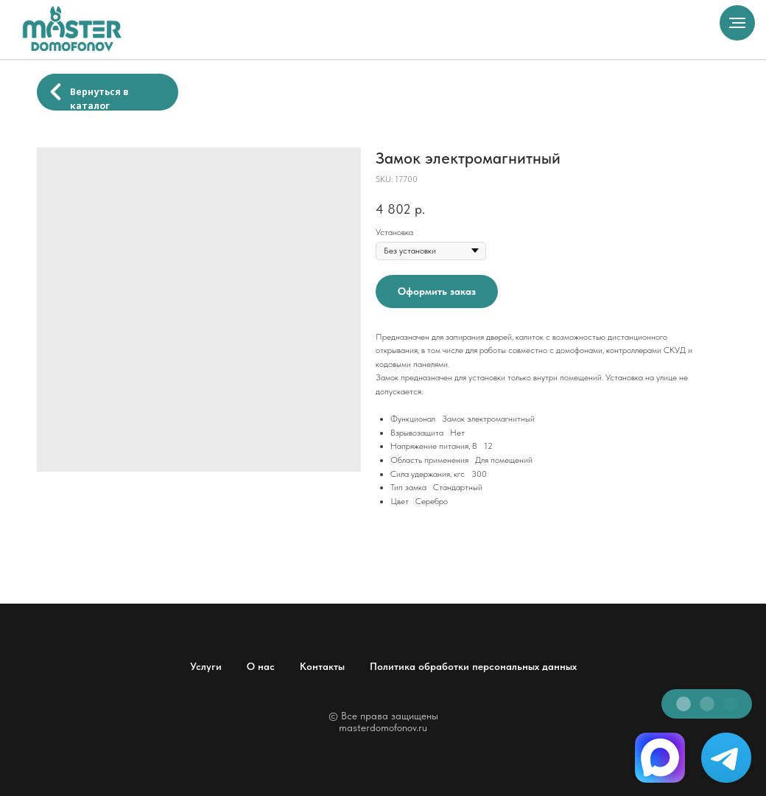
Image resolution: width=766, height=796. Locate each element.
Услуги (206, 666)
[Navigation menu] (737, 23)
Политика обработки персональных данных (473, 666)
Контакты (322, 666)
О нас (261, 666)
